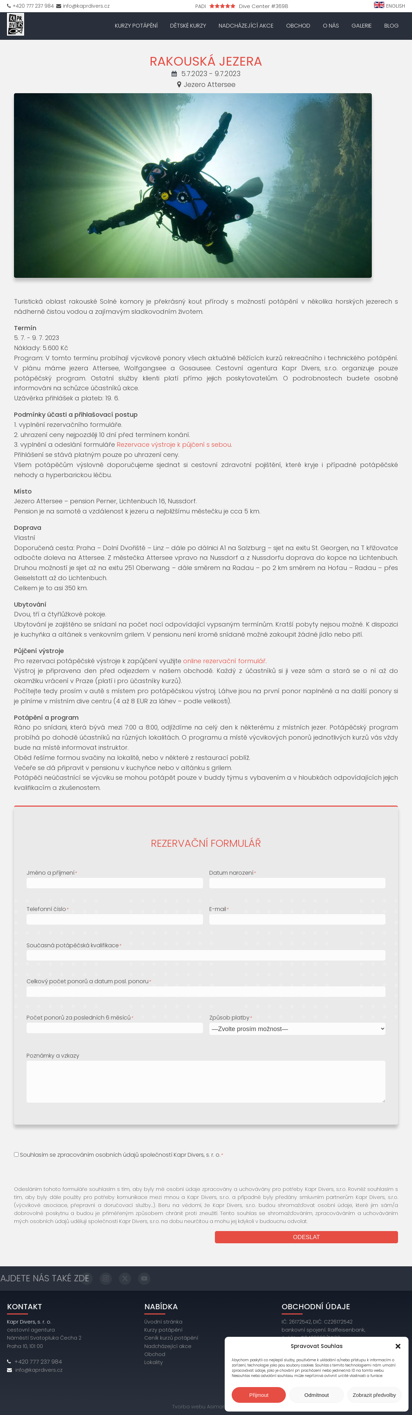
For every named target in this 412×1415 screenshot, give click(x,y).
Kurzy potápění (136, 25)
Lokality (153, 1361)
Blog (391, 25)
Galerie (362, 25)
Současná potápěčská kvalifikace (74, 944)
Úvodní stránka (163, 1321)
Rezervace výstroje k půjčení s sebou (174, 443)
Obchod (298, 25)
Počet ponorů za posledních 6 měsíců (80, 1017)
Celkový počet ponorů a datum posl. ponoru (89, 981)
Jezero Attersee (206, 83)
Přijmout (258, 1395)
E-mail (218, 908)
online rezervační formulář (224, 659)
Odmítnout (316, 1395)
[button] (398, 1346)
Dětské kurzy (188, 25)
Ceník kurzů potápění (171, 1337)
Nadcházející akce (246, 25)
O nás (331, 25)
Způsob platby (230, 1017)
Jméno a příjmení (52, 872)
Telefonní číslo (47, 908)
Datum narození (232, 872)
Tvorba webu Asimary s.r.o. (206, 1405)
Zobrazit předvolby (374, 1395)
